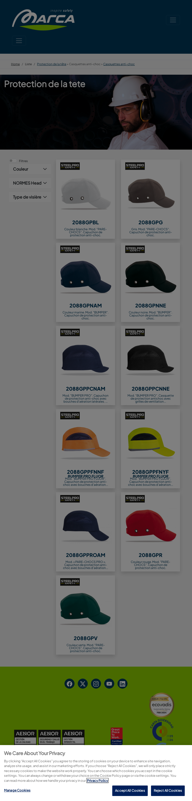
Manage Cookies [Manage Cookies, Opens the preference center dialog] (17, 790)
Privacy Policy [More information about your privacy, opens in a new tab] (97, 781)
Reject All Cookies (168, 791)
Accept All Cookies (130, 791)
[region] (96, 773)
